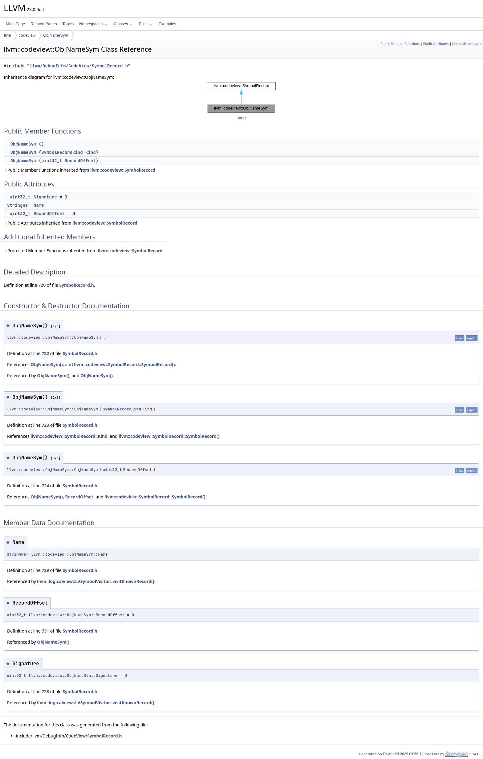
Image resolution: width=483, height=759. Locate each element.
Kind (90, 152)
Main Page (15, 24)
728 (45, 691)
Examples (167, 24)
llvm (7, 35)
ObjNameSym (55, 35)
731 (45, 631)
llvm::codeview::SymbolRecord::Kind (69, 436)
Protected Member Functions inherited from (83, 251)
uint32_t (51, 160)
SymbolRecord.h (76, 285)
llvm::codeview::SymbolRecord (122, 170)
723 (45, 425)
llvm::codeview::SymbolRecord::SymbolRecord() (124, 364)
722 (45, 353)
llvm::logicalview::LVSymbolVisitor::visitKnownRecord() (95, 581)
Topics (68, 24)
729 (45, 570)
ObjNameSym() (46, 364)
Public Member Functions (400, 44)
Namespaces (93, 24)
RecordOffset (80, 160)
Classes (123, 24)
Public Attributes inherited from (70, 223)
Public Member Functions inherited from (79, 170)
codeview (27, 35)
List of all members (466, 44)
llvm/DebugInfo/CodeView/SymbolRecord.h (79, 66)
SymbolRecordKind (62, 152)
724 (45, 486)
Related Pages (43, 24)
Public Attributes (436, 44)
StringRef (18, 205)
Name (39, 205)
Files (145, 24)
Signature (45, 197)
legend (241, 118)
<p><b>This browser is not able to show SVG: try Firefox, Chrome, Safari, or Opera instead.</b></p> (241, 97)
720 (42, 285)
